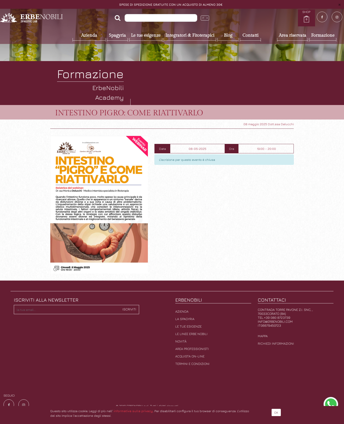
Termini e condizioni (192, 364)
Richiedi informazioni (276, 343)
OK (276, 412)
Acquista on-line (189, 356)
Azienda (181, 311)
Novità (180, 341)
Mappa (263, 336)
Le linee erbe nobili (191, 334)
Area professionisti (192, 349)
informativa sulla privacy (133, 411)
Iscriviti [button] (129, 309)
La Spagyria (184, 319)
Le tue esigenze (188, 326)
